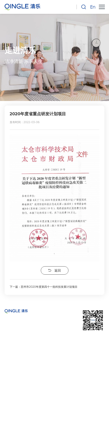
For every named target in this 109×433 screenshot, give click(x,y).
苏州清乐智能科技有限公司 (61, 404)
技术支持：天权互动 (54, 424)
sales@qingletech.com (36, 386)
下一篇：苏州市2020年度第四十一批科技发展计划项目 (43, 286)
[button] (101, 7)
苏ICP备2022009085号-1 (54, 410)
